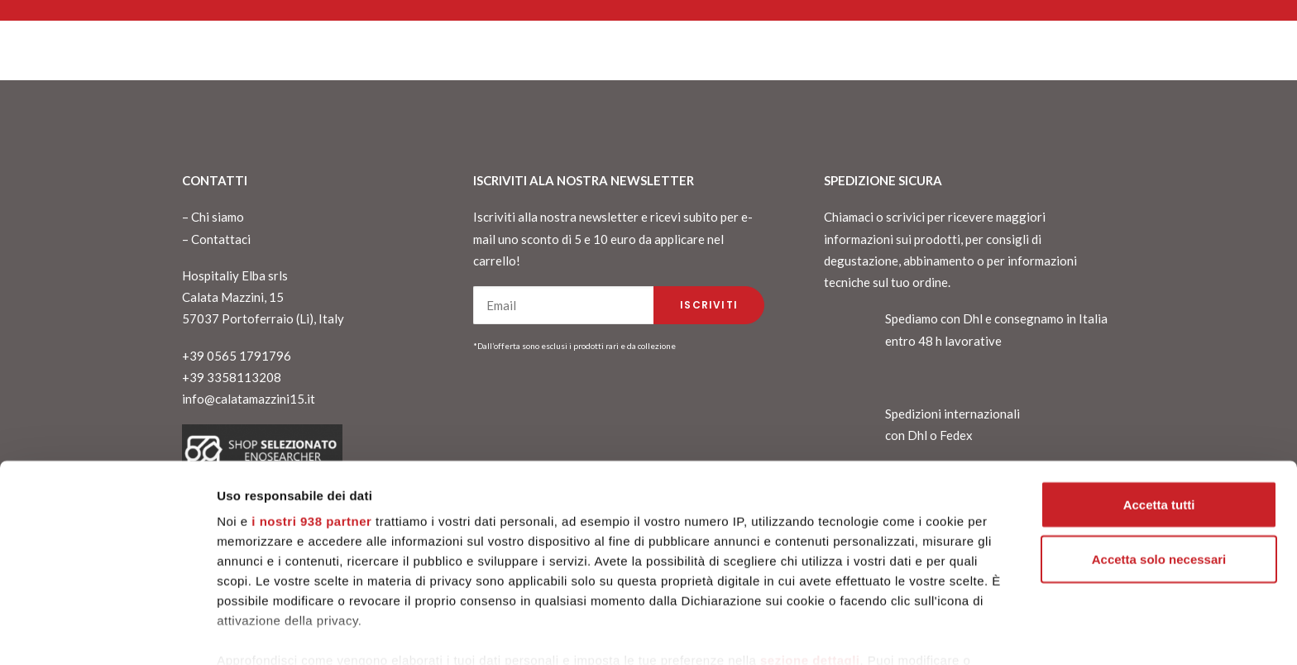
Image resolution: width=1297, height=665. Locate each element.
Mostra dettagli (261, 632)
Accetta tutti (1159, 433)
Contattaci (221, 239)
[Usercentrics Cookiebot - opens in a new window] (107, 632)
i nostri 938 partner (311, 450)
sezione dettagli (810, 588)
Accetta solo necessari (1159, 488)
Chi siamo (217, 216)
